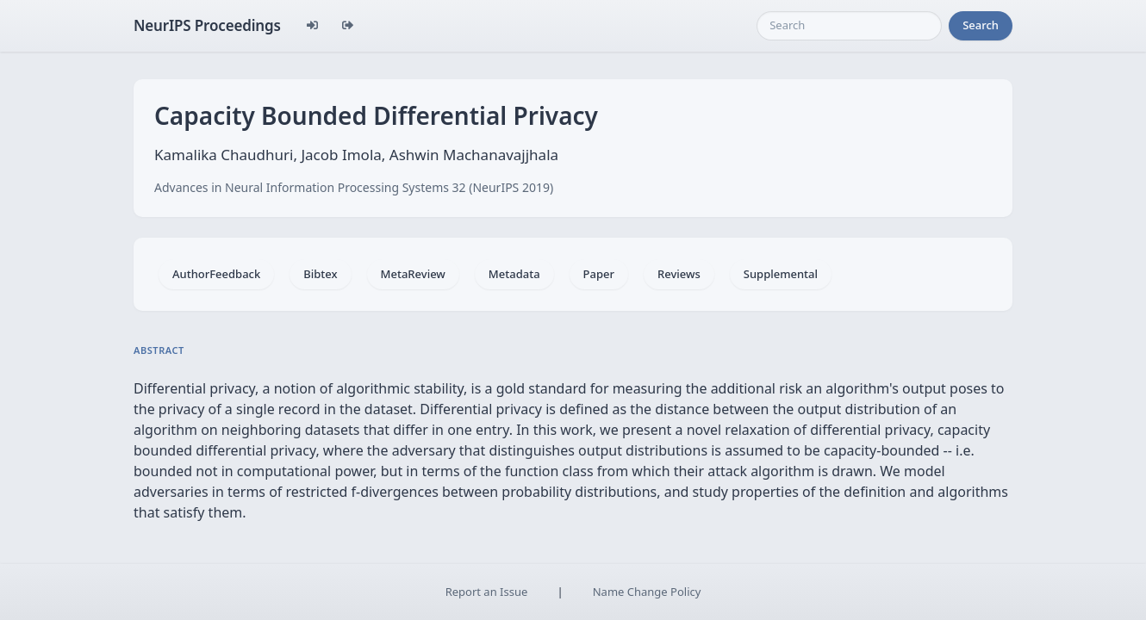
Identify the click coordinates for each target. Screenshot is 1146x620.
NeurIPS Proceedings (207, 25)
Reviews (679, 274)
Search (980, 25)
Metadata (514, 274)
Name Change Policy (647, 591)
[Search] (849, 25)
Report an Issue (486, 591)
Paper (598, 274)
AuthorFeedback (216, 274)
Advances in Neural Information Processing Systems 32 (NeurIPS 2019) (353, 187)
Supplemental (781, 274)
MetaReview (413, 274)
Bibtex (320, 274)
